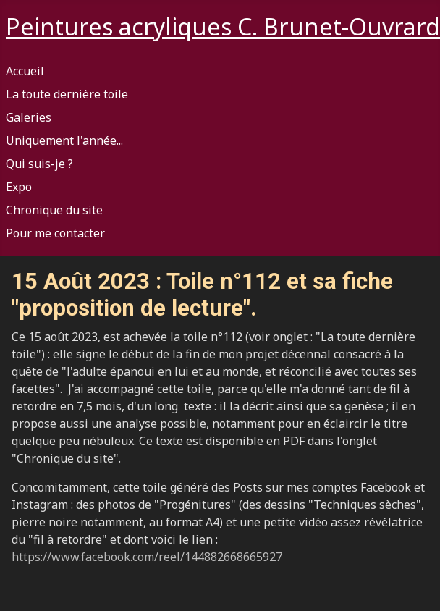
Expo (19, 187)
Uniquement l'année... (64, 140)
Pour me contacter (55, 233)
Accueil (25, 71)
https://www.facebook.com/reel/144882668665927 (147, 557)
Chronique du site (54, 210)
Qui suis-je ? (39, 164)
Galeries (28, 117)
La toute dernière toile (67, 94)
